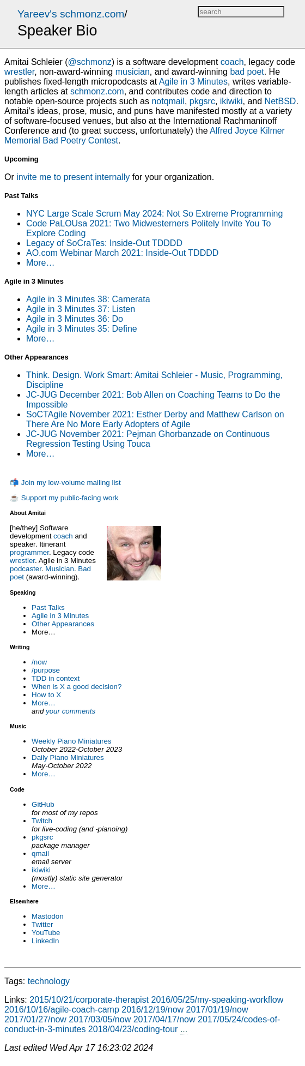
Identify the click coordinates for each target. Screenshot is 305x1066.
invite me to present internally (73, 177)
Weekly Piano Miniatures (71, 741)
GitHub (43, 804)
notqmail (167, 101)
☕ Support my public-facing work (64, 498)
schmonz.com (97, 91)
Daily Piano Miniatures (68, 757)
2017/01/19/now (217, 1009)
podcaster (25, 569)
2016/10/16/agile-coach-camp (61, 1009)
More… (44, 703)
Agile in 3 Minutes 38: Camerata (88, 299)
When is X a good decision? (76, 686)
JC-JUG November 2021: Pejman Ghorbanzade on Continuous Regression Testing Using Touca (148, 438)
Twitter (42, 924)
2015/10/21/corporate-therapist (89, 999)
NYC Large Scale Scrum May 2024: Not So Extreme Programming (154, 213)
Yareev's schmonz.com (70, 14)
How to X (46, 695)
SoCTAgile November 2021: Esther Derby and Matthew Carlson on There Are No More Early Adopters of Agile (155, 419)
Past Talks (48, 607)
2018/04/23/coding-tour (133, 1029)
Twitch (42, 821)
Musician (59, 569)
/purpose (46, 670)
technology (49, 981)
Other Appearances (63, 624)
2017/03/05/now (100, 1019)
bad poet (247, 71)
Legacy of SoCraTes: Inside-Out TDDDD (104, 243)
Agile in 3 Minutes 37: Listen (80, 309)
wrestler (22, 560)
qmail (40, 853)
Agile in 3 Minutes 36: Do (74, 319)
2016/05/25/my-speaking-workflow (217, 999)
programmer (29, 552)
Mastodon (48, 916)
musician (132, 71)
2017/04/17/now (164, 1019)
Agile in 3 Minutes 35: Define (81, 328)
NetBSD (280, 101)
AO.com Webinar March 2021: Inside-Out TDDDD (122, 252)
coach (63, 536)
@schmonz (89, 62)
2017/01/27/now (35, 1019)
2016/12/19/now (152, 1009)
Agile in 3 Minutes (60, 616)
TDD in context (56, 678)
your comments (70, 711)
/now (39, 662)
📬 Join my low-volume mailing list (65, 482)
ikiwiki (41, 870)
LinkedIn (45, 941)
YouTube (46, 933)
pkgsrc (42, 837)
